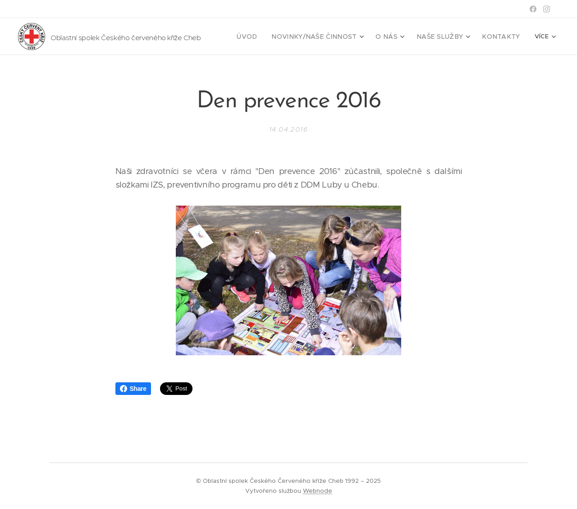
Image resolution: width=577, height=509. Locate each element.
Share (133, 388)
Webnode (317, 491)
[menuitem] (270, 36)
